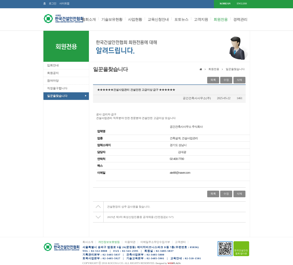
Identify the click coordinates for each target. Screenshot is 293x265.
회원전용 (221, 19)
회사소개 (88, 242)
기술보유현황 (111, 19)
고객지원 (201, 19)
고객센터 (180, 242)
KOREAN (225, 3)
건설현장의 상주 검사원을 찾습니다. (128, 206)
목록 (213, 79)
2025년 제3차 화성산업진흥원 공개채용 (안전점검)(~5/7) (140, 217)
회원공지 (53, 73)
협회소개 (89, 19)
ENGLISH (242, 3)
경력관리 (240, 19)
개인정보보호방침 (109, 242)
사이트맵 (64, 3)
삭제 (239, 79)
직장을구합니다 (57, 88)
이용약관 (130, 242)
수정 (226, 79)
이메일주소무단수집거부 (155, 242)
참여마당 (53, 80)
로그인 (52, 3)
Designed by (168, 263)
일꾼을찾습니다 (57, 95)
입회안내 (53, 65)
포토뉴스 (181, 19)
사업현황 (135, 19)
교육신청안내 (158, 19)
